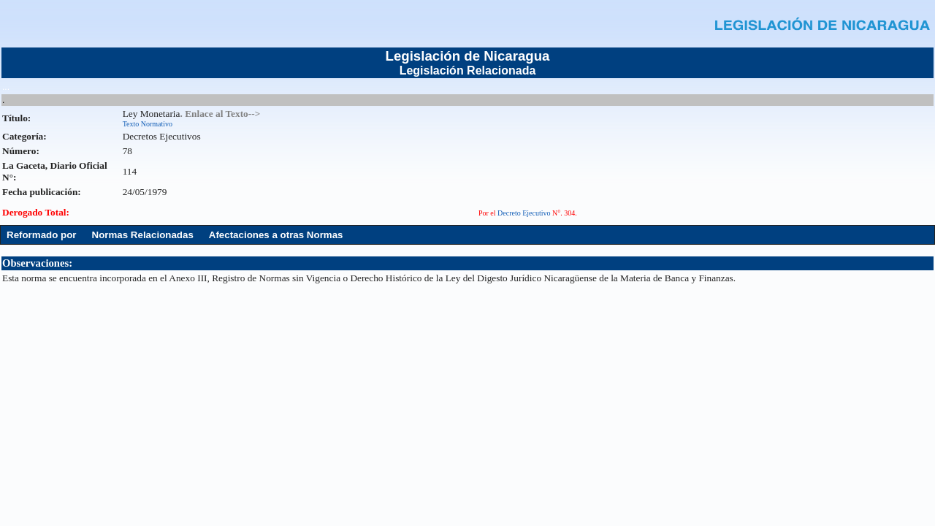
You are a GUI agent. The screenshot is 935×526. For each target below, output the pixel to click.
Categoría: (24, 136)
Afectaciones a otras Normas (276, 234)
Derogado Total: (35, 212)
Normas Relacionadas (143, 234)
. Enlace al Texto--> (220, 113)
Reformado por (42, 234)
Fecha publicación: (41, 191)
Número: (20, 150)
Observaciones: (37, 263)
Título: (16, 118)
